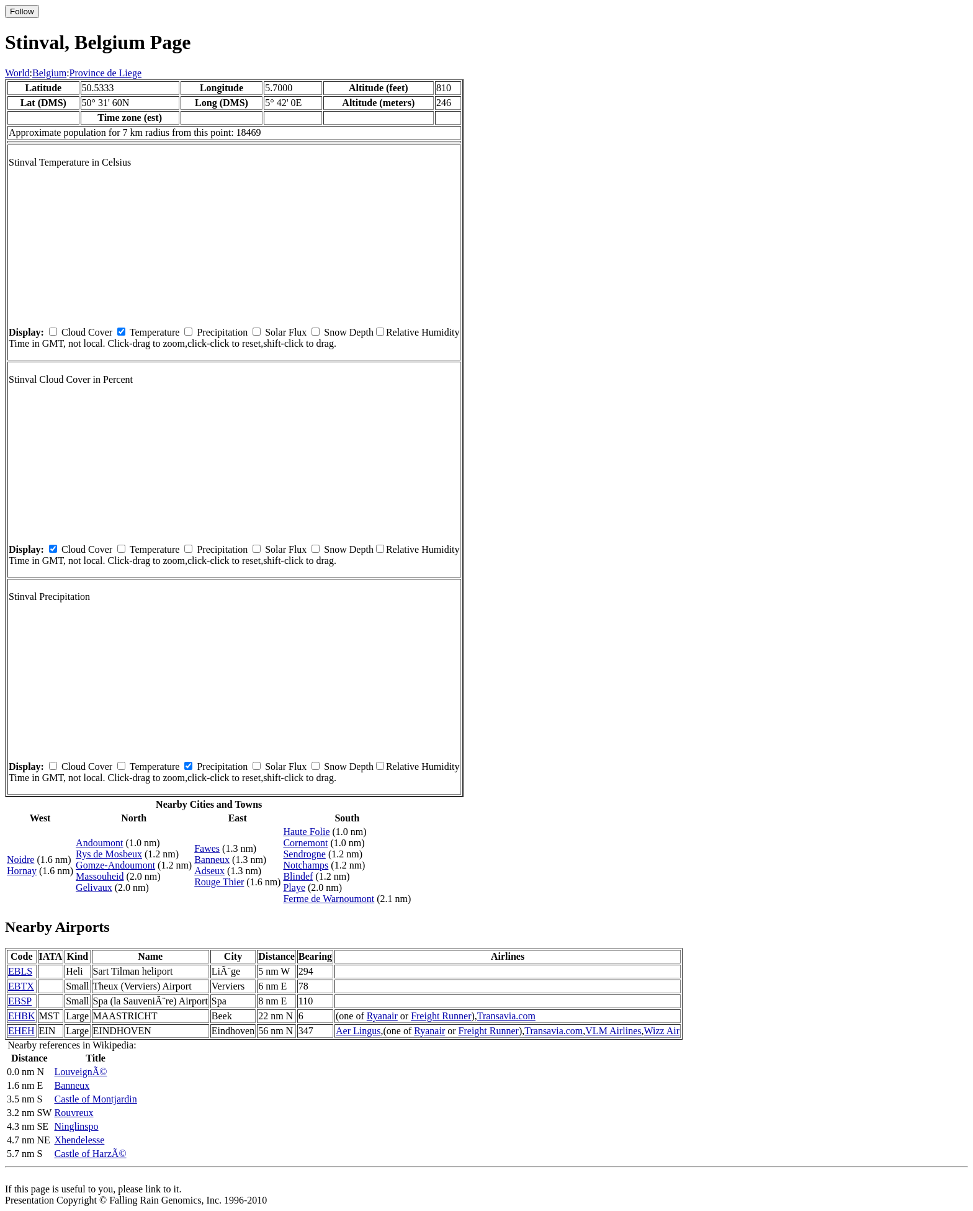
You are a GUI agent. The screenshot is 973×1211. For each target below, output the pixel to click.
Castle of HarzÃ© (90, 1153)
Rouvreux (73, 1112)
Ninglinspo (76, 1126)
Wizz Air (662, 1031)
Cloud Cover (86, 332)
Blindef (298, 876)
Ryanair (382, 1016)
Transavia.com (506, 1016)
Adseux (209, 870)
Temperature (155, 332)
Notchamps (305, 865)
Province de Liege (105, 73)
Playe (294, 887)
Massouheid (99, 876)
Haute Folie (306, 831)
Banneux (212, 859)
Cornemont (305, 843)
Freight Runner (441, 1016)
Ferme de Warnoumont (328, 898)
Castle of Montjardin (95, 1099)
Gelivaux (94, 887)
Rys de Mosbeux (109, 854)
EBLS (20, 971)
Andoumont (99, 843)
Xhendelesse (79, 1140)
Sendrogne (304, 854)
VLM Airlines (613, 1031)
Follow (22, 11)
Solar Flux (286, 332)
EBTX (21, 986)
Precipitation (222, 332)
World (17, 73)
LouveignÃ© (80, 1071)
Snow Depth (349, 332)
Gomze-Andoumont (115, 865)
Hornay (22, 870)
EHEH (21, 1031)
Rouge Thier (219, 882)
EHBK (21, 1016)
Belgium (49, 73)
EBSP (20, 1001)
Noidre (20, 859)
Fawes (207, 848)
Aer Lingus (358, 1031)
